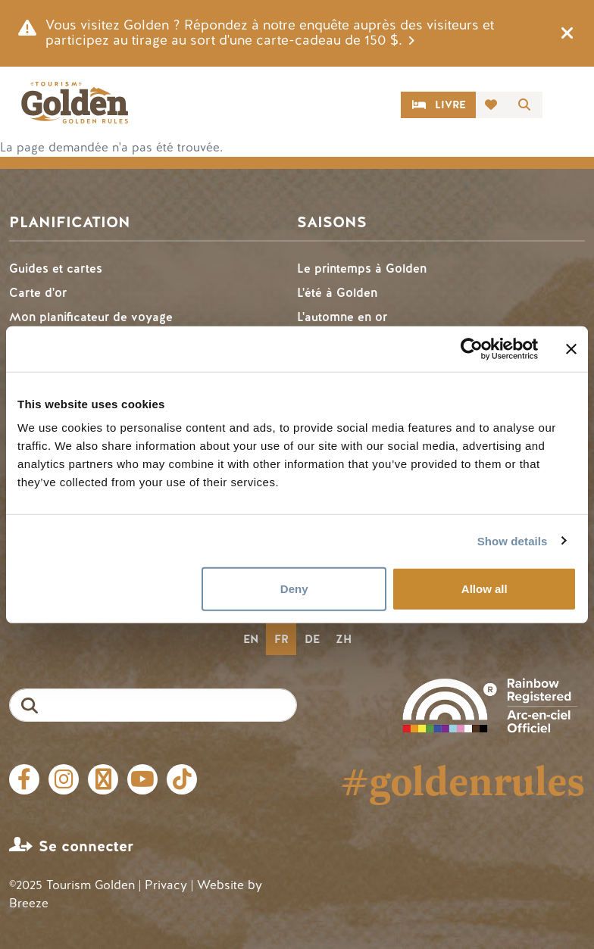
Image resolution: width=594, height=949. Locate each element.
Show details (512, 540)
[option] (250, 639)
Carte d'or (38, 293)
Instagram (63, 779)
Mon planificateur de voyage (91, 317)
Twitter (103, 779)
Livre (450, 105)
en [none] (250, 639)
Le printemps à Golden (362, 268)
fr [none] (281, 639)
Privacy (166, 885)
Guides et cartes (55, 268)
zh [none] (344, 639)
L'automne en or (342, 317)
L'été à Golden (337, 293)
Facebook (24, 779)
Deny (294, 588)
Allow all (484, 588)
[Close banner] (571, 348)
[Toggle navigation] (567, 105)
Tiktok (182, 779)
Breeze (28, 903)
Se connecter (86, 846)
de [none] (312, 639)
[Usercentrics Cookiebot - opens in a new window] (471, 348)
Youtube (142, 779)
